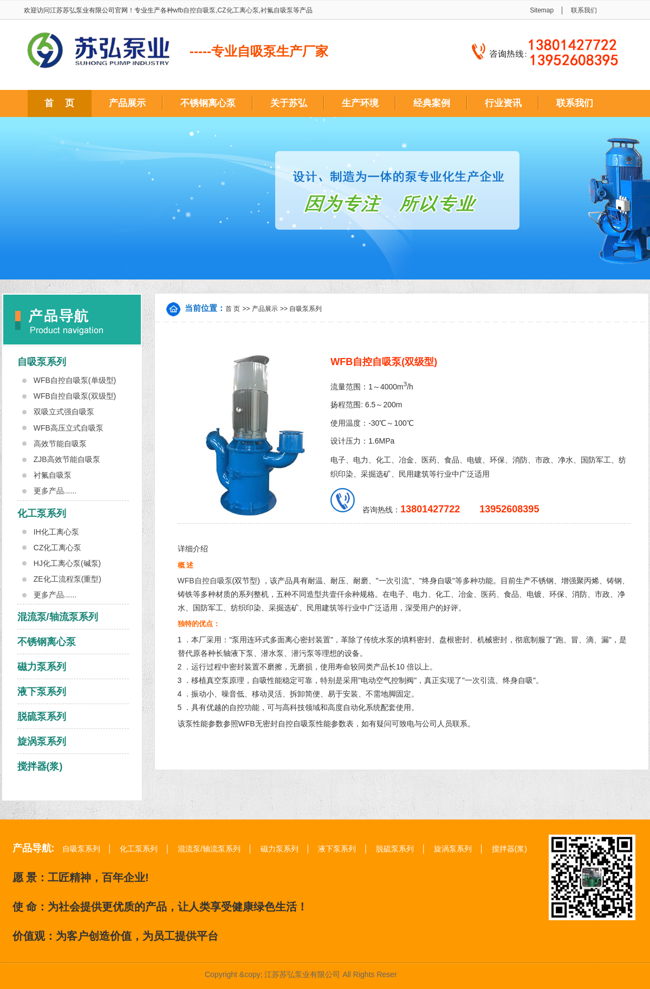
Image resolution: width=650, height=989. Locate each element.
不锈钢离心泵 (208, 103)
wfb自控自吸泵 (194, 10)
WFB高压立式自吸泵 (68, 428)
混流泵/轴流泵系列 (57, 616)
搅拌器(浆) (40, 766)
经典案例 (431, 103)
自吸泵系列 (41, 361)
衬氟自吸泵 (277, 10)
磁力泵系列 (41, 666)
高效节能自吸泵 (60, 443)
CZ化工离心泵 (238, 10)
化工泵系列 (41, 513)
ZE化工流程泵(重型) (67, 579)
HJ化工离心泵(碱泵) (67, 563)
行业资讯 (503, 103)
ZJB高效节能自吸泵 (67, 459)
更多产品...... (55, 490)
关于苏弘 (288, 103)
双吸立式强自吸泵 (64, 411)
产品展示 (127, 103)
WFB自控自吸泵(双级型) (75, 396)
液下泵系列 (41, 691)
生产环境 (360, 103)
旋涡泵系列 (41, 741)
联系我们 (584, 10)
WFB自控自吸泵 (205, 580)
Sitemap (542, 10)
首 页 (59, 103)
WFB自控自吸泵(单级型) (75, 380)
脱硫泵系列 (41, 716)
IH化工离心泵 (56, 532)
